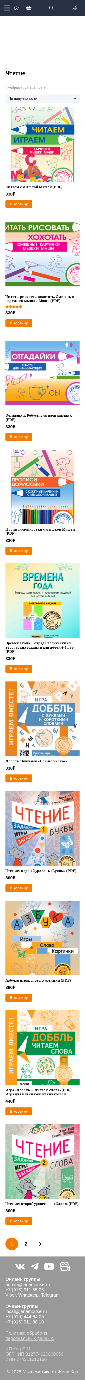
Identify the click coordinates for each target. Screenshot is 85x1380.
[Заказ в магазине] (42, 99)
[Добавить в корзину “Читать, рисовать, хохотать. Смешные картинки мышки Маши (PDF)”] (18, 323)
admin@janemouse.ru (27, 1284)
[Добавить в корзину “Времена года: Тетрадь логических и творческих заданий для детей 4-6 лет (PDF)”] (18, 669)
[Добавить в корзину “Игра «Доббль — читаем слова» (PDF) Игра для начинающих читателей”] (18, 1111)
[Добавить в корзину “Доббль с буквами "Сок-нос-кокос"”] (18, 778)
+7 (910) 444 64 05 (24, 1316)
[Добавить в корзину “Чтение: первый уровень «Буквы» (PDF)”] (18, 888)
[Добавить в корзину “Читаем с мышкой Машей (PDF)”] (18, 204)
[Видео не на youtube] (65, 1266)
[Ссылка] (16, 7)
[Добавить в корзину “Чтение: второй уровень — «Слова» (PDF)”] (18, 1221)
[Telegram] (35, 1266)
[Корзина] (29, 8)
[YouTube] (49, 1266)
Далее (40, 1244)
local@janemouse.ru (26, 1311)
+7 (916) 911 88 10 (24, 1321)
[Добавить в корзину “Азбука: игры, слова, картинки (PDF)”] (18, 998)
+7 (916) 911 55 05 (24, 1289)
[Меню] (7, 8)
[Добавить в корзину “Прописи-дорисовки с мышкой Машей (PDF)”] (18, 551)
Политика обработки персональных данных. (29, 1336)
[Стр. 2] (25, 1244)
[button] (51, 8)
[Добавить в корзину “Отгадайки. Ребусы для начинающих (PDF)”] (18, 437)
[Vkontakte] (20, 1266)
